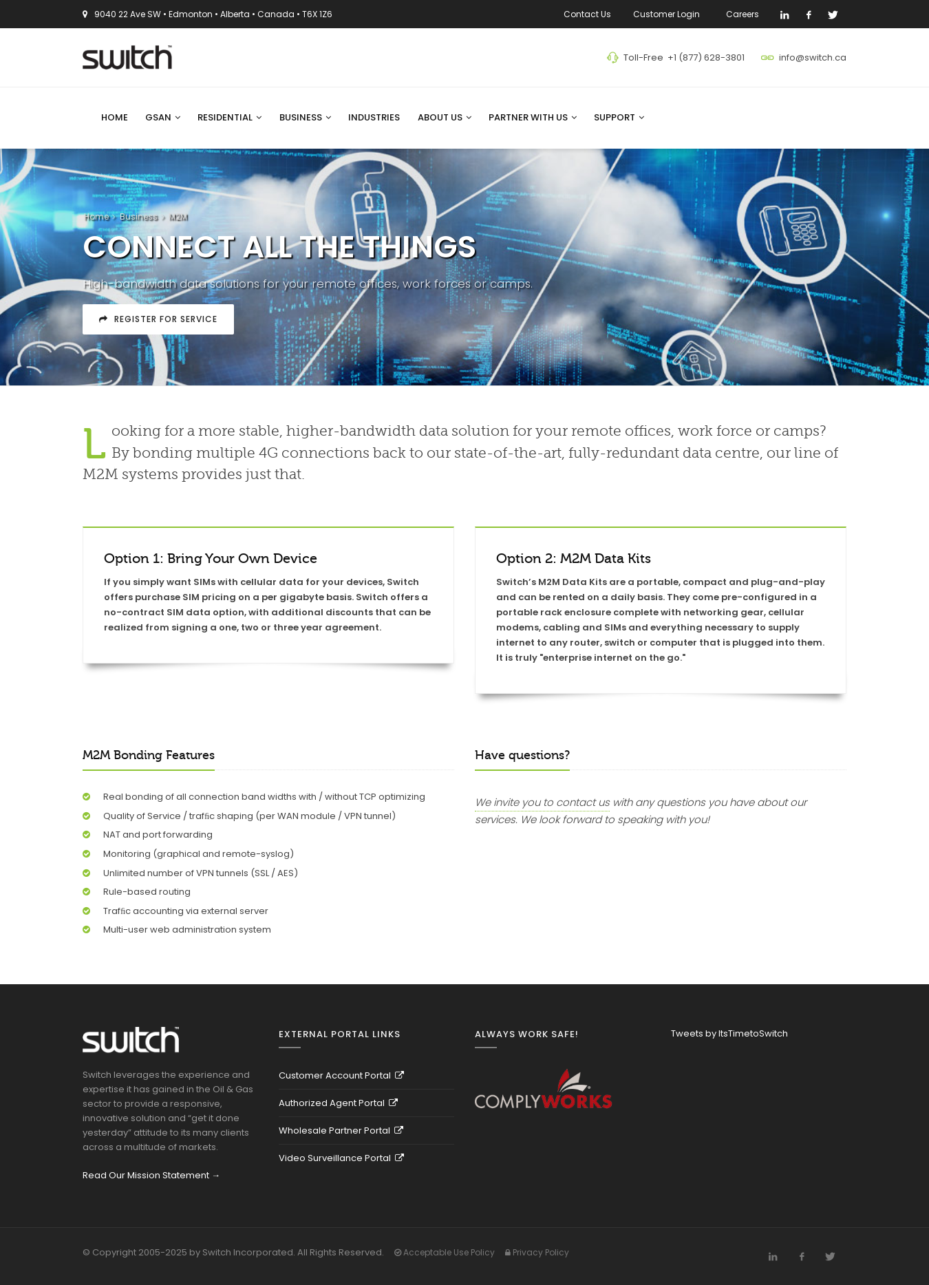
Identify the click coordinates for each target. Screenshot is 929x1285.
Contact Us (587, 14)
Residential (229, 117)
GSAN (162, 117)
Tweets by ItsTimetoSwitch (729, 1033)
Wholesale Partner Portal (341, 1130)
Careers (744, 14)
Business (305, 117)
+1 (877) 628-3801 (706, 57)
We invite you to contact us (542, 802)
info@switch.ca (812, 57)
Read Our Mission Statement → (151, 1175)
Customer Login (668, 14)
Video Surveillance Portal (341, 1158)
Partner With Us (533, 117)
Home (114, 117)
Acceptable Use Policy (444, 1252)
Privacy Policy (537, 1252)
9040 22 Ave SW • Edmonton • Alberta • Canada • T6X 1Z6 (213, 14)
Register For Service (158, 319)
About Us (444, 117)
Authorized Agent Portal (338, 1102)
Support (619, 117)
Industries (374, 117)
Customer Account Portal (341, 1075)
